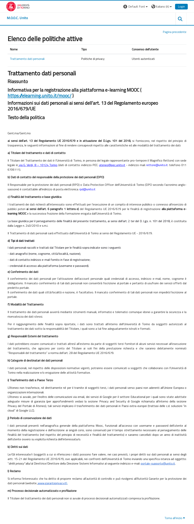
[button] (136, 6)
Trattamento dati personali (27, 58)
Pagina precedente (174, 32)
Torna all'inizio (174, 518)
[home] (17, 18)
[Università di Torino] (18, 6)
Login (181, 6)
